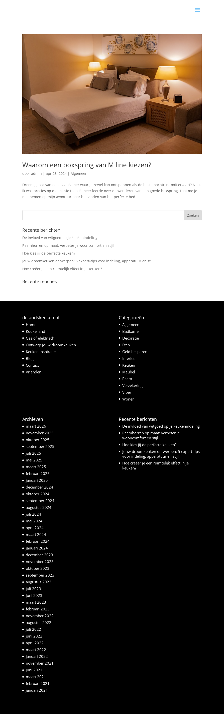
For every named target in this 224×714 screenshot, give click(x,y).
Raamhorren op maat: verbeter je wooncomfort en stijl (68, 245)
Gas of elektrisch (40, 338)
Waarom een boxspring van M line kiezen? (86, 164)
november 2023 (40, 561)
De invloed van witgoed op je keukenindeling (59, 237)
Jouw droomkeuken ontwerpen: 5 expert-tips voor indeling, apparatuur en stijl (88, 261)
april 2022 (35, 642)
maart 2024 (36, 534)
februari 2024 (38, 541)
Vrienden (33, 371)
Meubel (128, 371)
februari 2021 (38, 683)
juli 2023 (33, 588)
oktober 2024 (37, 493)
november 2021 (40, 663)
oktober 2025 (37, 439)
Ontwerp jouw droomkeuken (51, 344)
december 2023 (39, 554)
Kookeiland (35, 331)
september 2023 (40, 575)
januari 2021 (37, 690)
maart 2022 (36, 649)
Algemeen (79, 173)
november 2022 (40, 615)
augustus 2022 (38, 622)
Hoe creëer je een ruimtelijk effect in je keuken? (62, 268)
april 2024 (35, 527)
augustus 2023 (38, 581)
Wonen (128, 399)
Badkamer (131, 331)
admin (36, 173)
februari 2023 (38, 608)
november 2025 (40, 432)
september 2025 (40, 446)
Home (31, 324)
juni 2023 (34, 595)
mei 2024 (34, 520)
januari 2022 (37, 656)
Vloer (126, 392)
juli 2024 (33, 514)
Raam (127, 378)
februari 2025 (38, 473)
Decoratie (130, 338)
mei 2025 (34, 459)
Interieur (129, 358)
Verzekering (132, 385)
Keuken (128, 365)
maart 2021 (36, 676)
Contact (32, 365)
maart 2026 (36, 426)
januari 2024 (37, 547)
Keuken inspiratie (41, 351)
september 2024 (40, 500)
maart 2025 (36, 466)
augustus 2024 (38, 507)
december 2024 (39, 487)
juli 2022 (33, 629)
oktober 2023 (37, 568)
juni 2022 (34, 636)
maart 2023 (36, 602)
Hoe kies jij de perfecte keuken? (48, 253)
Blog (30, 358)
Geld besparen (134, 351)
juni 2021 (34, 669)
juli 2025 (33, 453)
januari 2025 (37, 480)
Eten (126, 344)
